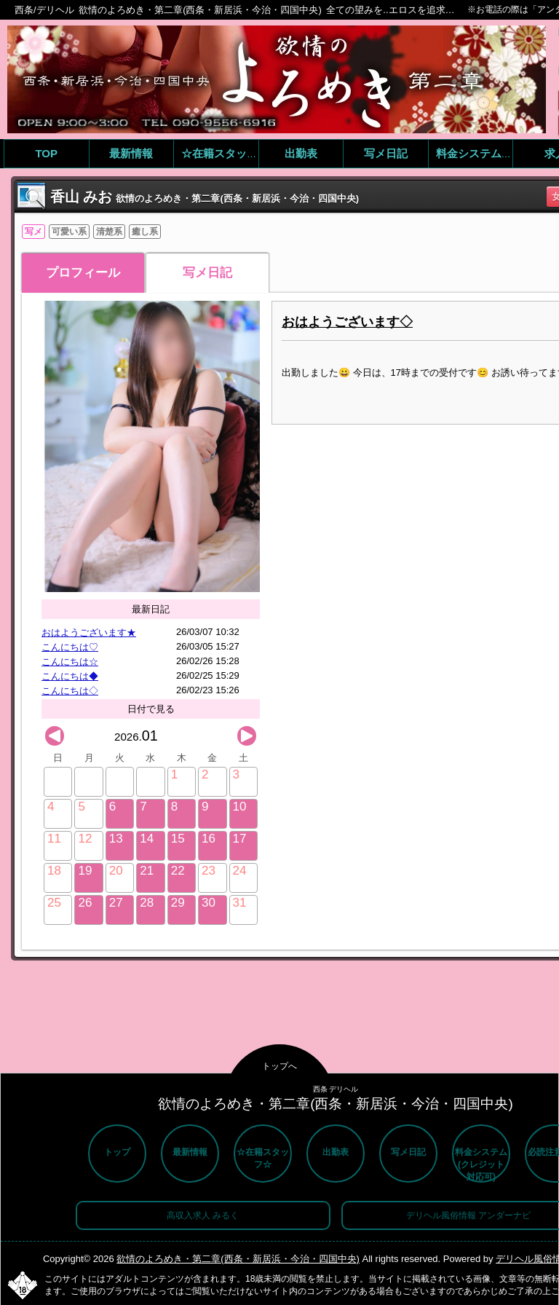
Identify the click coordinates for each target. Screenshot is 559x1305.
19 (85, 871)
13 (116, 838)
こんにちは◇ (69, 690)
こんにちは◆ (69, 676)
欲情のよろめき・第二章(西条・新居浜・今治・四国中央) (238, 1258)
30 (208, 903)
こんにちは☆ (69, 661)
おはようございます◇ (347, 322)
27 (116, 903)
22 (178, 871)
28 (147, 903)
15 (178, 838)
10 (240, 806)
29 (178, 903)
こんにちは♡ (69, 647)
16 (208, 838)
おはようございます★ (88, 632)
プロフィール (83, 273)
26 (85, 903)
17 (240, 838)
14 (147, 838)
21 (147, 871)
